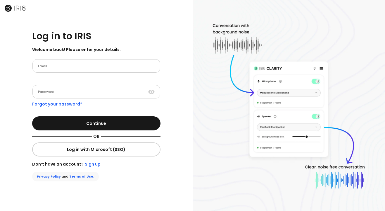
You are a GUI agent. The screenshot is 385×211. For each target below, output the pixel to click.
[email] (96, 66)
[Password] (93, 92)
